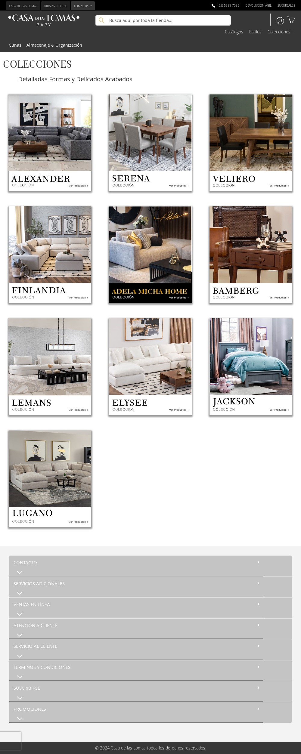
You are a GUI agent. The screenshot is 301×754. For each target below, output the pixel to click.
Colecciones (279, 32)
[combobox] (163, 20)
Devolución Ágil (258, 6)
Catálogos (234, 32)
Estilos (255, 32)
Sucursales (286, 6)
